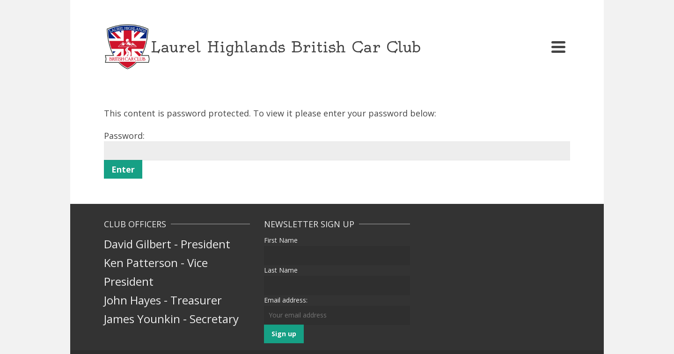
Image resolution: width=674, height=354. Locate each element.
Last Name (281, 270)
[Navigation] (558, 47)
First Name (281, 240)
